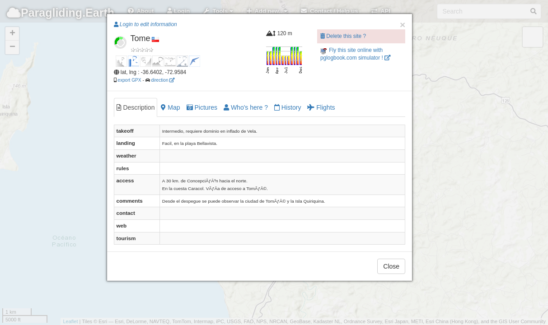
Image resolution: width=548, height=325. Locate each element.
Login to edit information (145, 24)
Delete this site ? (343, 36)
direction (162, 80)
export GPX (129, 80)
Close (391, 266)
